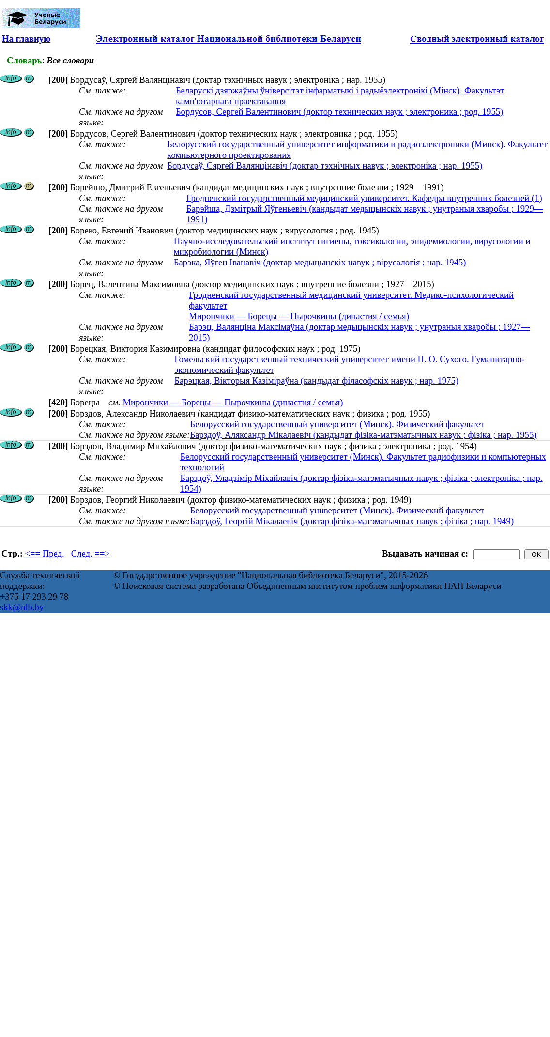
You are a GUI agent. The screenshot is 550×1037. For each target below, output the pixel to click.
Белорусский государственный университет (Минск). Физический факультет (337, 424)
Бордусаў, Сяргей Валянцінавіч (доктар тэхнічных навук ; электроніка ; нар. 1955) (324, 165)
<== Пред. (44, 553)
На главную (26, 38)
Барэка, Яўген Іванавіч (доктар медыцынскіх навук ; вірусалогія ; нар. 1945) (320, 262)
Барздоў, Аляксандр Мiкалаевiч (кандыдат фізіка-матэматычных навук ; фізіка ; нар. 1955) (363, 435)
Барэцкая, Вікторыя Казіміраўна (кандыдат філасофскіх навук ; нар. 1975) (316, 380)
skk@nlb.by (22, 607)
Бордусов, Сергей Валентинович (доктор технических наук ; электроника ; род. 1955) (339, 112)
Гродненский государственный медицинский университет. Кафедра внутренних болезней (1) (364, 198)
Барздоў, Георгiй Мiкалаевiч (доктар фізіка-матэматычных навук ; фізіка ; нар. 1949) (352, 521)
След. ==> (90, 553)
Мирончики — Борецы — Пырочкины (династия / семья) (299, 316)
